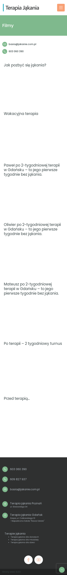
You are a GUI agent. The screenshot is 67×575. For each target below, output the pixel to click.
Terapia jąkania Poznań (26, 504)
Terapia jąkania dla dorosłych (25, 537)
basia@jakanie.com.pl (22, 44)
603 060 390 (16, 51)
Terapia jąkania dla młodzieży (25, 539)
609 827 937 (18, 479)
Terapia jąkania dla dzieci (23, 542)
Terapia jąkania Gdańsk (27, 517)
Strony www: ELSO (11, 571)
